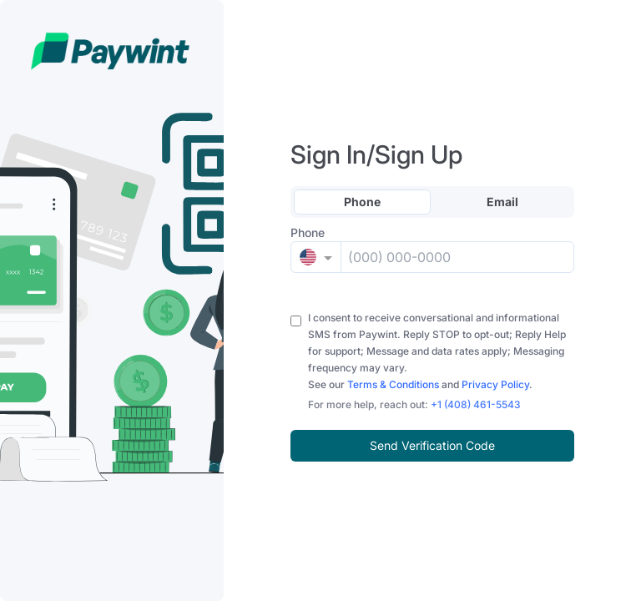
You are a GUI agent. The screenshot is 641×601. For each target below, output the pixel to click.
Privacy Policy (495, 384)
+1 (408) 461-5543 (476, 404)
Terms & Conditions (393, 384)
